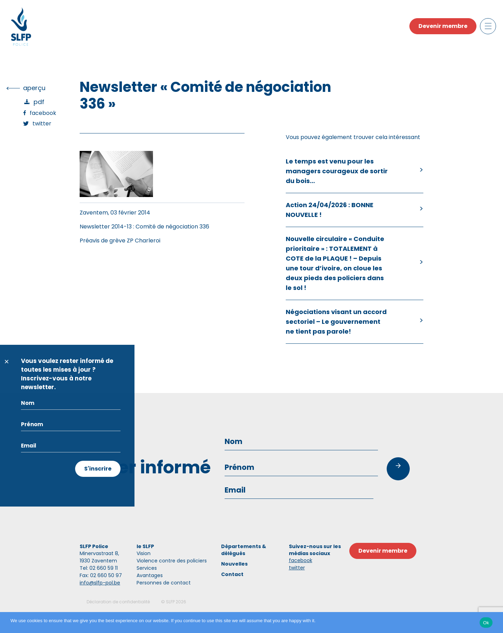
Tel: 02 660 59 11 (99, 568)
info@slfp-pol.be (100, 582)
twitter (297, 567)
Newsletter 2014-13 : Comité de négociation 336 (144, 227)
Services (147, 568)
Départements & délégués (243, 550)
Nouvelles (234, 563)
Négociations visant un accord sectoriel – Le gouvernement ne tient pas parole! (336, 321)
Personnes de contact (164, 582)
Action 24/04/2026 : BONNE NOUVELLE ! (329, 210)
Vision (144, 553)
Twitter (41, 123)
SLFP (170, 602)
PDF (39, 101)
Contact (232, 574)
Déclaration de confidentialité (118, 602)
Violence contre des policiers (172, 560)
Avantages (150, 575)
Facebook (43, 113)
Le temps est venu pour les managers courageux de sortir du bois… (337, 171)
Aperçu (34, 87)
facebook (300, 560)
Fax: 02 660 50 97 (101, 575)
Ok (486, 622)
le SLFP (145, 546)
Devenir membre (442, 26)
